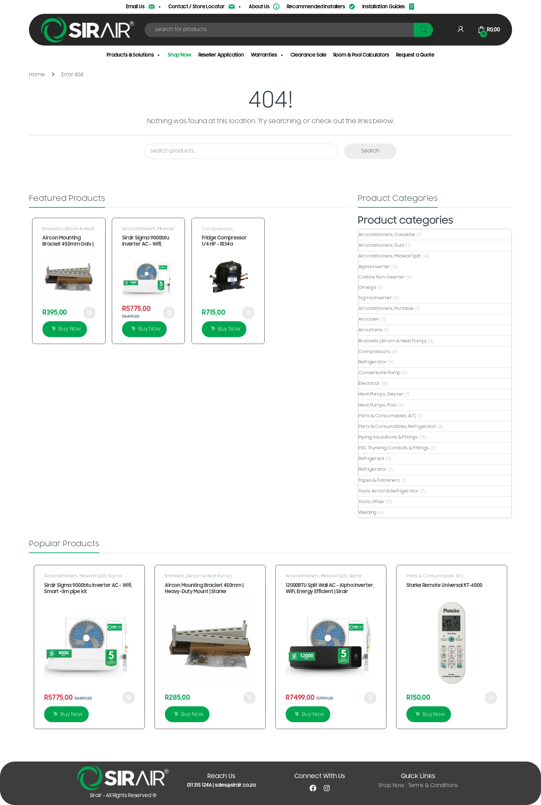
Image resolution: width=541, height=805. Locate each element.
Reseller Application (221, 55)
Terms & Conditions (433, 785)
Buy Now (70, 329)
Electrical (368, 383)
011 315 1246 (199, 785)
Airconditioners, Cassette (386, 234)
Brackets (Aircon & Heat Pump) (68, 231)
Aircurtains (370, 329)
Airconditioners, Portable (386, 308)
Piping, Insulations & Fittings (388, 437)
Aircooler (368, 319)
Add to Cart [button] (89, 312)
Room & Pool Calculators (361, 55)
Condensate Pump (379, 372)
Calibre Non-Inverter (381, 277)
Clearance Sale (308, 55)
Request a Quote (415, 55)
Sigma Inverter (375, 297)
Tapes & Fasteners (379, 480)
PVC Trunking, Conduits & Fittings (393, 447)
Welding (367, 512)
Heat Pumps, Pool (377, 405)
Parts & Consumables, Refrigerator (397, 426)
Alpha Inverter (374, 266)
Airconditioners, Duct (381, 245)
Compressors (217, 228)
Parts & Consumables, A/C (387, 415)
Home (37, 75)
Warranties (267, 55)
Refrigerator (372, 362)
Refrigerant (371, 458)
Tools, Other (371, 501)
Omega (367, 287)
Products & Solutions (134, 55)
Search (370, 151)
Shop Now (179, 55)
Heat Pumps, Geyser (380, 394)
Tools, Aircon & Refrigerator (388, 491)
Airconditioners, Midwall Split (389, 256)
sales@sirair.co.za (235, 785)
